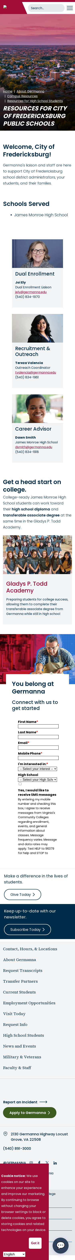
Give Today (20, 894)
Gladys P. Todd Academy (26, 587)
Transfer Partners (20, 981)
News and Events (19, 1046)
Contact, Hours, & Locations (30, 949)
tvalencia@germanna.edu (35, 372)
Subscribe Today (25, 929)
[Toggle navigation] (70, 8)
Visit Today (14, 1013)
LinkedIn (55, 1163)
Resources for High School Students (35, 101)
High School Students (23, 1035)
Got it (35, 1243)
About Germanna (30, 91)
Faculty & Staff (17, 1068)
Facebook (39, 1163)
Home (7, 91)
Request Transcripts (22, 970)
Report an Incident (20, 1102)
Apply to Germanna (27, 1112)
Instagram (31, 1163)
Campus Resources (22, 96)
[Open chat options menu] (61, 1246)
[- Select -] (14, 1254)
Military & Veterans (22, 1057)
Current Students (19, 992)
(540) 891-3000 (17, 1148)
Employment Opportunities (29, 1003)
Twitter (47, 1163)
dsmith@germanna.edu (33, 447)
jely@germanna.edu (31, 292)
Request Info (15, 1024)
